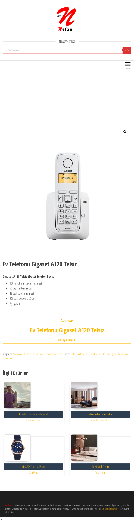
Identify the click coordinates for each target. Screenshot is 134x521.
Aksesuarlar (17, 354)
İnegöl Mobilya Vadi (101, 420)
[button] (125, 132)
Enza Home (100, 472)
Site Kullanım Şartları (110, 508)
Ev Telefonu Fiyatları (109, 354)
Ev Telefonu (95, 354)
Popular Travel (33, 420)
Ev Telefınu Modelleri (80, 354)
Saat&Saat (33, 472)
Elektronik (27, 354)
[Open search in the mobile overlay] (67, 50)
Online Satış (37, 354)
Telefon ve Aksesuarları (52, 354)
